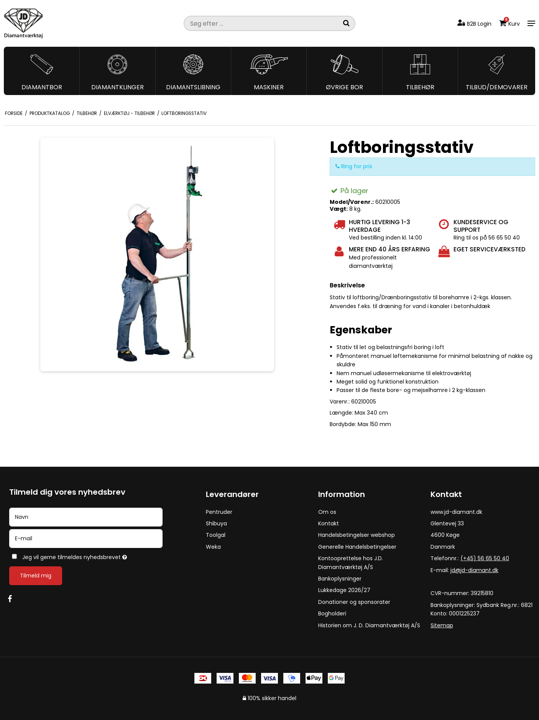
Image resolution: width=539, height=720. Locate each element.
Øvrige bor (344, 87)
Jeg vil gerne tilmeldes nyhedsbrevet (99, 556)
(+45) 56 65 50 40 (484, 558)
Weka (213, 547)
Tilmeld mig (35, 575)
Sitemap (442, 625)
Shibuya (216, 523)
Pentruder (219, 512)
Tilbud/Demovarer (496, 87)
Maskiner (269, 87)
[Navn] (86, 516)
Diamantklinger (117, 87)
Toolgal (215, 535)
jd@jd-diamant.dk (474, 570)
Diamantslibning (193, 87)
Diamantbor (41, 87)
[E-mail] (86, 538)
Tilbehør (420, 87)
